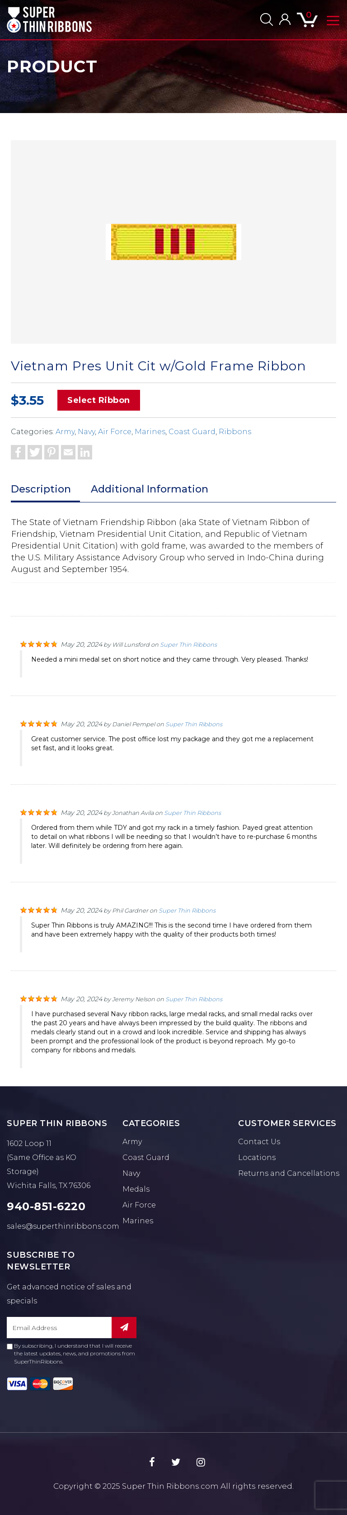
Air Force (114, 431)
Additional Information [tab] (149, 489)
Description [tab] (41, 489)
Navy (86, 431)
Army (65, 431)
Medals (136, 1189)
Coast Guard (192, 431)
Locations (257, 1157)
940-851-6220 (46, 1206)
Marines (150, 431)
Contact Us (259, 1141)
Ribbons (235, 431)
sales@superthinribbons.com (63, 1226)
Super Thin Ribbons (188, 644)
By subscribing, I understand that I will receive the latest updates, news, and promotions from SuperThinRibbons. (71, 1353)
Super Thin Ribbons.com (170, 1486)
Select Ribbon (98, 400)
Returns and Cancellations (288, 1173)
